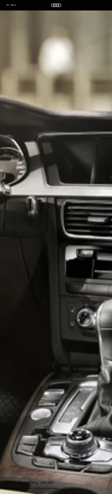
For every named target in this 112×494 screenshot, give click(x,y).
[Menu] (11, 5)
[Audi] (56, 5)
